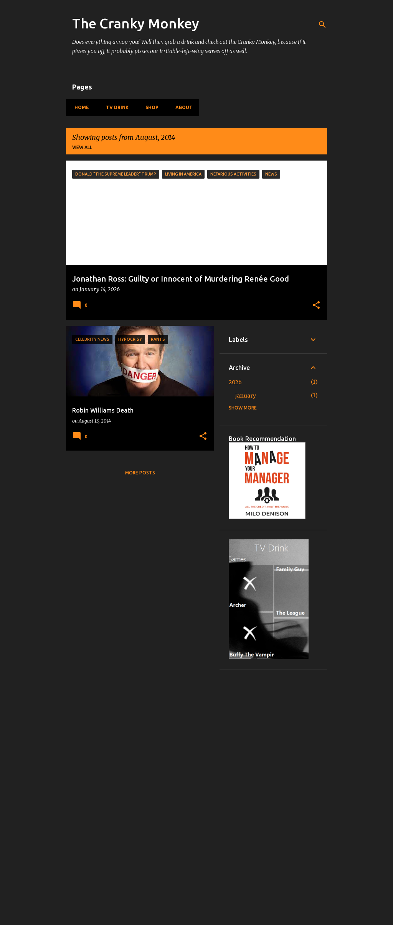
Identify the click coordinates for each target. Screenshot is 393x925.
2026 (235, 382)
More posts (140, 472)
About (181, 107)
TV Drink (115, 107)
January (245, 395)
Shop (149, 107)
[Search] (322, 24)
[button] (316, 305)
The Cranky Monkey (135, 23)
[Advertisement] (273, 794)
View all (82, 147)
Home (79, 107)
